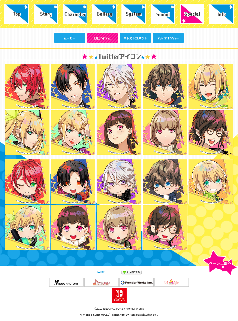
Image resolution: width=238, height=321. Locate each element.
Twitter (100, 271)
